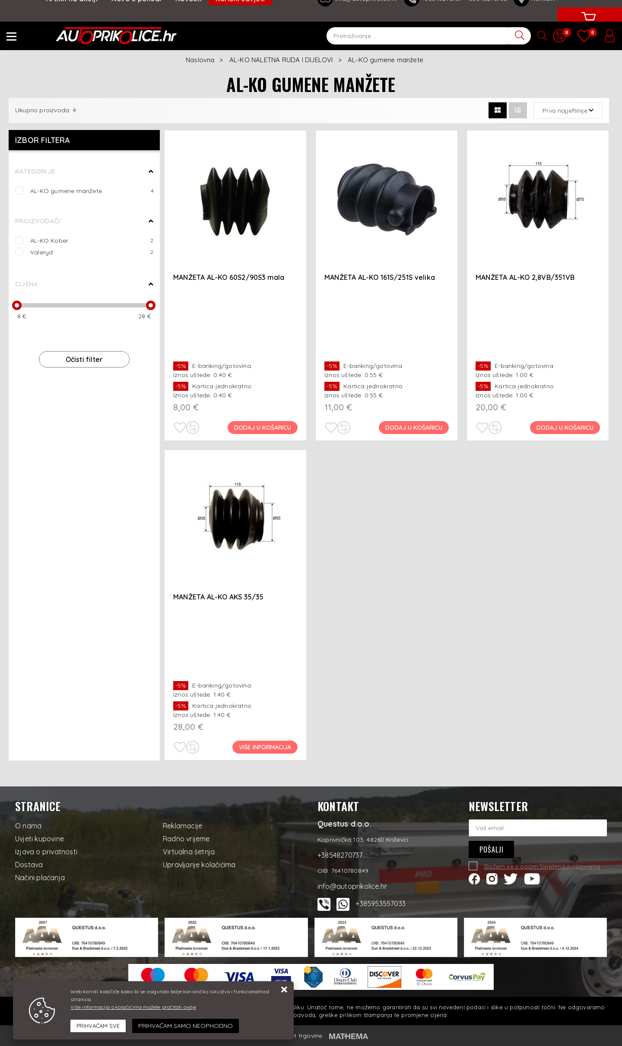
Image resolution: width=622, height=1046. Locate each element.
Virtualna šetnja (189, 851)
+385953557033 (380, 903)
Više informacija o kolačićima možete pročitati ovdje (133, 1007)
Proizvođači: (38, 221)
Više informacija (265, 747)
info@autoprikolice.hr (352, 886)
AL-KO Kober (91, 240)
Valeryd (91, 252)
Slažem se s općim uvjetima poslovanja (542, 866)
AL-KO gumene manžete (91, 190)
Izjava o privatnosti (46, 851)
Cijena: (27, 284)
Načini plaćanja (40, 877)
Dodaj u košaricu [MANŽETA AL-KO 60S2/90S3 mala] (262, 427)
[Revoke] (185, 1026)
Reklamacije (182, 825)
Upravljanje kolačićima (199, 864)
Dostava (29, 864)
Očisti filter (84, 359)
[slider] (17, 305)
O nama (28, 825)
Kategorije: (35, 171)
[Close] (98, 1026)
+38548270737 (339, 855)
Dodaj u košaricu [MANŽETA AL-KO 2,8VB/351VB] (564, 427)
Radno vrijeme (186, 838)
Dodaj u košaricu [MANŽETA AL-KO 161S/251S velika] (413, 427)
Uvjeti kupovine (39, 838)
